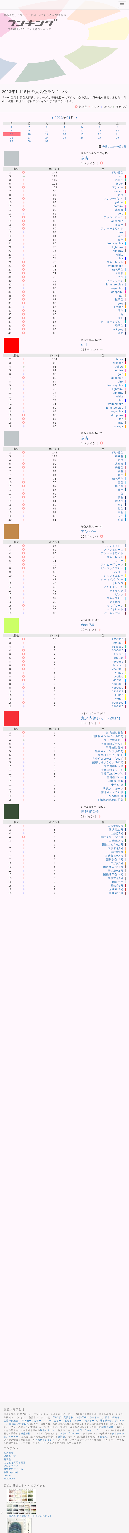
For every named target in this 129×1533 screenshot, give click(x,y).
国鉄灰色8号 (115, 870)
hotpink (118, 206)
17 (46, 134)
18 (64, 134)
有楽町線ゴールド (112, 743)
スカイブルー (115, 598)
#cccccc (118, 665)
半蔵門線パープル (112, 773)
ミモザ (119, 273)
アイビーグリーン (112, 280)
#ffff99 (119, 672)
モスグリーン (115, 605)
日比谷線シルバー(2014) (107, 736)
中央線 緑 (117, 784)
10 (46, 130)
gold (120, 213)
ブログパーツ (11, 1465)
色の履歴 (8, 1453)
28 (117, 137)
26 (82, 137)
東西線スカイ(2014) (110, 754)
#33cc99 (117, 646)
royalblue (117, 288)
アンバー (117, 187)
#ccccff (118, 654)
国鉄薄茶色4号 (114, 855)
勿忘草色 (117, 269)
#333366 (117, 683)
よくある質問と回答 (15, 1462)
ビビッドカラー (73, 1420)
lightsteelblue (114, 284)
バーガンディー (113, 613)
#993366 (117, 706)
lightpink (117, 247)
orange (118, 306)
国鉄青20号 (116, 829)
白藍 (120, 512)
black (119, 183)
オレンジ (117, 583)
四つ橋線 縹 (115, 796)
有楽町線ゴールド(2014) (107, 758)
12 (82, 130)
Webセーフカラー (31, 1420)
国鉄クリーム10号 (111, 837)
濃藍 (120, 318)
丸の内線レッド (113, 766)
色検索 (103, 1436)
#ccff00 (118, 676)
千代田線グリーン (112, 769)
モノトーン (91, 1420)
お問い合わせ (11, 1472)
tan (121, 295)
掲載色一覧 (10, 1456)
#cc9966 (117, 669)
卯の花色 (117, 172)
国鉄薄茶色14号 (113, 874)
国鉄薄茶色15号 (113, 866)
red (121, 176)
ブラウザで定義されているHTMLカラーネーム (76, 1417)
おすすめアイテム (13, 1469)
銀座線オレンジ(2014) (109, 751)
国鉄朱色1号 (115, 848)
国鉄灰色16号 (114, 859)
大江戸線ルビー (113, 739)
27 (99, 137)
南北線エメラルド (112, 792)
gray (120, 303)
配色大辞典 (107, 1427)
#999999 (117, 639)
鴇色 (120, 235)
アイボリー (116, 601)
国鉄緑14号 (116, 840)
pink (120, 232)
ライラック (116, 590)
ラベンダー (116, 571)
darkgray (117, 329)
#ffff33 (119, 695)
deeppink (117, 291)
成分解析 (25, 1433)
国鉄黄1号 (117, 852)
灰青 (85, 158)
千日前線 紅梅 (114, 747)
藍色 (120, 310)
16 (29, 134)
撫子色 (119, 299)
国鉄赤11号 (116, 889)
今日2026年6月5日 (114, 146)
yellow (119, 202)
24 (46, 137)
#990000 (117, 687)
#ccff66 (87, 625)
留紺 (120, 333)
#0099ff (118, 680)
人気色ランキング (45, 1440)
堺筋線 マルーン (113, 788)
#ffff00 (119, 698)
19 (82, 134)
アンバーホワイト (112, 228)
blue (120, 258)
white (119, 254)
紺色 (120, 508)
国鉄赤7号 (117, 833)
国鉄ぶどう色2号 (112, 844)
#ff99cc (118, 657)
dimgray (118, 250)
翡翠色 (119, 179)
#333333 (117, 691)
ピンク (119, 594)
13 (99, 130)
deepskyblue (115, 243)
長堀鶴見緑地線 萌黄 (110, 799)
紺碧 (120, 519)
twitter (7, 1475)
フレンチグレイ (113, 198)
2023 (59, 118)
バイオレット (115, 609)
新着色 (7, 1459)
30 (29, 141)
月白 (120, 194)
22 (11, 137)
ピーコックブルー (112, 321)
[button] (1, 1513)
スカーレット (115, 262)
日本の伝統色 (112, 1417)
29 (11, 141)
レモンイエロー (113, 575)
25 (64, 137)
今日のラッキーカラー (89, 1430)
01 (68, 118)
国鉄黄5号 (117, 863)
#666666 (117, 661)
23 (29, 137)
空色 (120, 277)
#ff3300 (118, 642)
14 (117, 130)
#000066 (117, 650)
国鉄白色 (117, 881)
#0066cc (117, 702)
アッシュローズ (113, 217)
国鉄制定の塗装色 (19, 1424)
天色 (120, 515)
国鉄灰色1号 (115, 878)
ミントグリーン (113, 586)
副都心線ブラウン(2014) (107, 762)
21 (117, 134)
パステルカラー (52, 1420)
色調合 (61, 1436)
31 (46, 141)
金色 (120, 239)
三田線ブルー (115, 777)
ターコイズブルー (112, 579)
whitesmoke (115, 265)
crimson (118, 191)
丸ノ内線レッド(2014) (100, 718)
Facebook (9, 1478)
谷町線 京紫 (115, 781)
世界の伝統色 (11, 1420)
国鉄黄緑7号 (115, 825)
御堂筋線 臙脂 (114, 732)
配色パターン (47, 1430)
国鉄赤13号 (116, 893)
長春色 (119, 224)
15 (11, 134)
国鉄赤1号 (117, 885)
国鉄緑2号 (90, 811)
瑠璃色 (119, 325)
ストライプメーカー (69, 1433)
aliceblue (117, 221)
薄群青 (119, 209)
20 (99, 134)
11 (64, 130)
